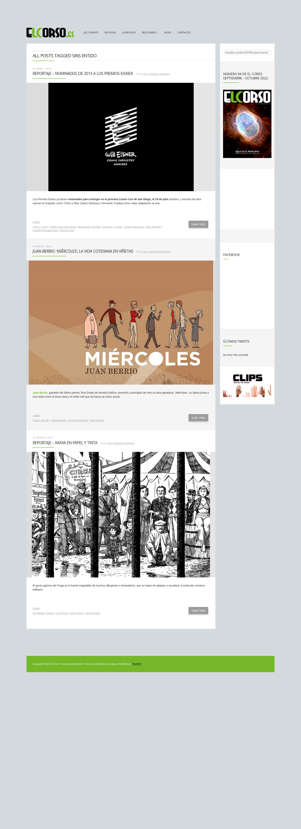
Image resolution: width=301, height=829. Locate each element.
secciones (149, 32)
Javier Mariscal (134, 227)
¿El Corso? (90, 32)
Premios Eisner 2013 (45, 230)
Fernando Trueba (89, 227)
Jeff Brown (153, 227)
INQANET (137, 664)
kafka (50, 613)
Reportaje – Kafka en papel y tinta (65, 442)
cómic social (41, 420)
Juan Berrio (40, 392)
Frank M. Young (112, 227)
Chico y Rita (40, 227)
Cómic (36, 222)
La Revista (129, 32)
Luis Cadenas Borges (156, 74)
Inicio (36, 51)
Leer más (198, 224)
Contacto (183, 32)
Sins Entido (67, 230)
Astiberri (39, 613)
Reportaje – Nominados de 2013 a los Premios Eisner (83, 73)
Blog (167, 32)
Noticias (110, 32)
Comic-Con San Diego (63, 227)
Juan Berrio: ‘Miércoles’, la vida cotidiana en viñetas (83, 251)
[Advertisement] (150, 12)
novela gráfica (78, 420)
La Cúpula (62, 613)
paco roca (77, 613)
